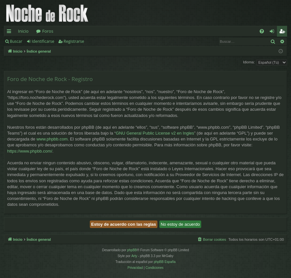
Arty (134, 256)
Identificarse (43, 41)
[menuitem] (262, 31)
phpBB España (165, 262)
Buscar (16, 41)
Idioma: (249, 62)
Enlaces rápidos (10, 32)
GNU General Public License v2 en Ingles (155, 133)
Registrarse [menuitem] (283, 32)
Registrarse (74, 41)
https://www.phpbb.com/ (29, 151)
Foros (47, 31)
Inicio (23, 31)
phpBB (132, 250)
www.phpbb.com (52, 139)
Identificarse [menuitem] (273, 32)
